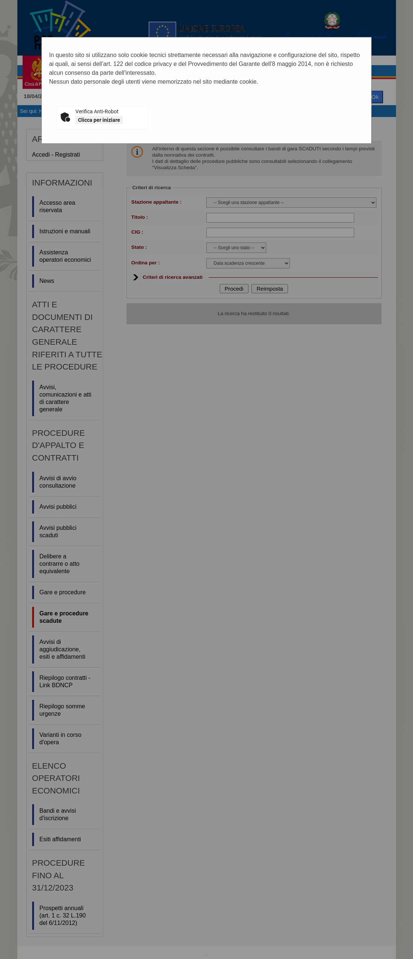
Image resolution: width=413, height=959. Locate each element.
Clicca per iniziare (99, 120)
